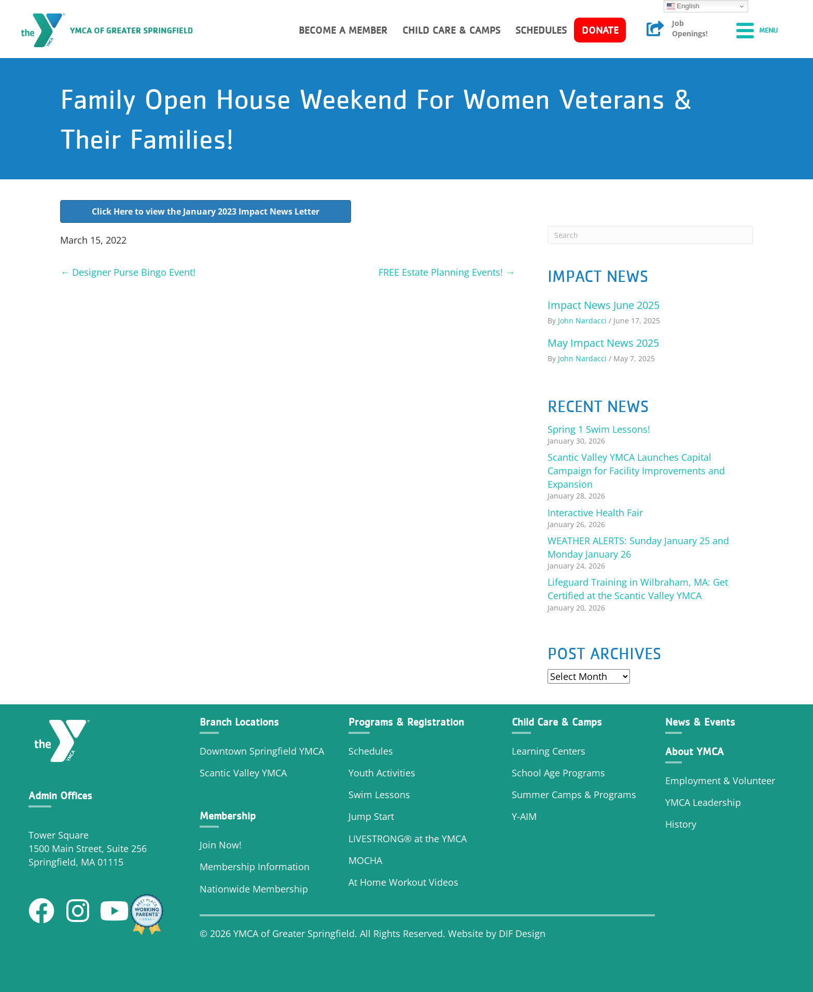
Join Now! (221, 845)
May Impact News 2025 (603, 343)
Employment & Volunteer (720, 780)
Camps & (573, 794)
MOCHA (365, 860)
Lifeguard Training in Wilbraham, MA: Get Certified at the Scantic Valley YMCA (638, 589)
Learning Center (546, 751)
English (683, 6)
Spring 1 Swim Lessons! (599, 429)
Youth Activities (381, 773)
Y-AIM (524, 816)
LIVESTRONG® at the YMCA (407, 838)
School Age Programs (558, 773)
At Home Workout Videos (403, 882)
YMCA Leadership (703, 802)
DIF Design (522, 933)
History (682, 824)
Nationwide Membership (254, 889)
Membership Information (255, 866)
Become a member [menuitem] (343, 30)
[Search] (650, 235)
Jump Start (371, 816)
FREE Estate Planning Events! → (447, 272)
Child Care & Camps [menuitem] (451, 30)
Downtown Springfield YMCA (262, 751)
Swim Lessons (379, 794)
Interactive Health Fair (595, 512)
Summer (532, 794)
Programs (615, 794)
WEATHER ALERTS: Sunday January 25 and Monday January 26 (638, 547)
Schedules (370, 751)
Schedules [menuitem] (541, 30)
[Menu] (757, 30)
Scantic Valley (229, 773)
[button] (41, 911)
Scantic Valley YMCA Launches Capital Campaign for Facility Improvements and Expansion (636, 470)
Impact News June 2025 (604, 305)
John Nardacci (582, 320)
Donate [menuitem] (600, 30)
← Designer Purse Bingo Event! (127, 272)
